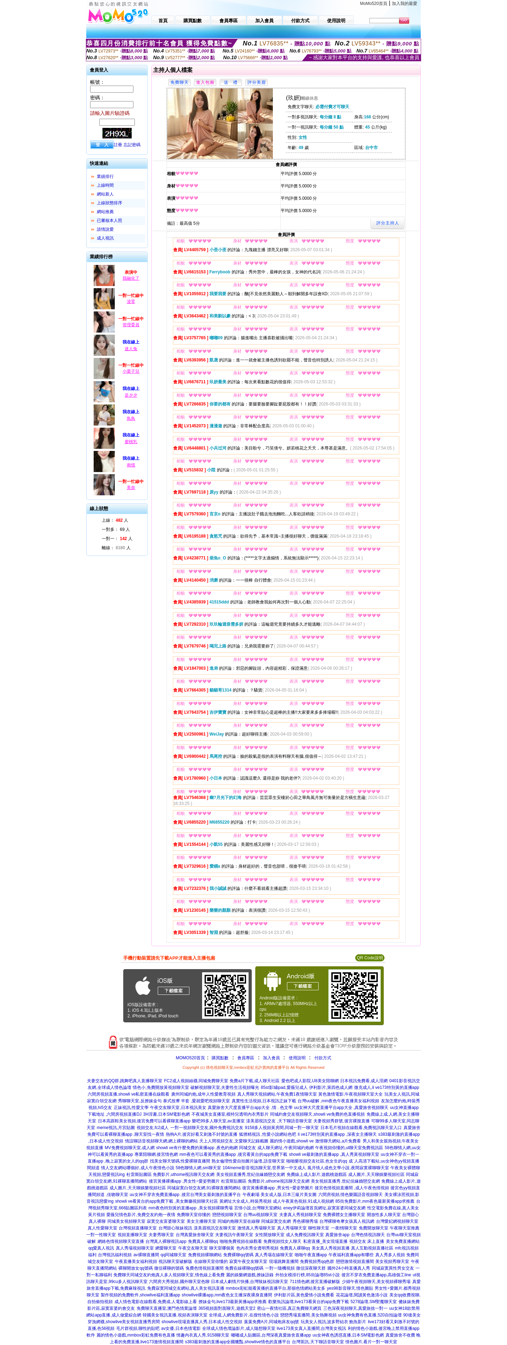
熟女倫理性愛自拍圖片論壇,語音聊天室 (248, 1161)
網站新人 (105, 194)
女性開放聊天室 (269, 1234)
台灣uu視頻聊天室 (260, 1214)
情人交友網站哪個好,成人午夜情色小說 (137, 1167)
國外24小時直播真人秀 (348, 1268)
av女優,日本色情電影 (181, 1328)
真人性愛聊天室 (102, 1228)
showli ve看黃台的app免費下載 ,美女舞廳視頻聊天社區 (166, 1201)
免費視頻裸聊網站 (205, 1254)
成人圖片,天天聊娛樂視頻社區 (376, 1174)
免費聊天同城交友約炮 (134, 1274)
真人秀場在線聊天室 (274, 1254)
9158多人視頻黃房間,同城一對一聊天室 (282, 1127)
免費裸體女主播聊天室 (344, 1214)
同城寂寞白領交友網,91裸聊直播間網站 (204, 1187)
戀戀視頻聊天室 (227, 1214)
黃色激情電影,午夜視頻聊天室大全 (350, 1094)
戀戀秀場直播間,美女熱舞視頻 (308, 1315)
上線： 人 (115, 520)
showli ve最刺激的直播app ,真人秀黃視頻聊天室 (334, 1154)
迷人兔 (131, 348)
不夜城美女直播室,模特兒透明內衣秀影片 (230, 1114)
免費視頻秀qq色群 (317, 1261)
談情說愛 (105, 229)
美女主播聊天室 (201, 1221)
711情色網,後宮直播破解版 (315, 1281)
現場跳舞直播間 (284, 1261)
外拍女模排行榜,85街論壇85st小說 (307, 1274)
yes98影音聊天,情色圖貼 (350, 1288)
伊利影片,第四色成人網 (330, 1087)
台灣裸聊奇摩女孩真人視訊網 (346, 1221)
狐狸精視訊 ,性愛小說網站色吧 (267, 1134)
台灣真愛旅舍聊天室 (195, 1234)
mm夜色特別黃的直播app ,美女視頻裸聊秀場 (191, 1207)
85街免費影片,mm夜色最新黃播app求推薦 (374, 1201)
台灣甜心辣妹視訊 (175, 1228)
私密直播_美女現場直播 (325, 1241)
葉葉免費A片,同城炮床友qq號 (271, 1321)
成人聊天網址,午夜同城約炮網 (285, 1147)
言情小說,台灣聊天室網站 (258, 1207)
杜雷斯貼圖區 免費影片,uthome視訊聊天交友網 (170, 1174)
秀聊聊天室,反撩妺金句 (139, 1100)
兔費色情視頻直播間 (205, 1268)
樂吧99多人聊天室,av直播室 (218, 1120)
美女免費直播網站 (403, 1241)
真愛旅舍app (337, 1234)
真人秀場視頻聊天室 (135, 1248)
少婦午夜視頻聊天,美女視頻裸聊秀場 (376, 1281)
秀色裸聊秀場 (305, 1221)
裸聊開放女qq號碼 (135, 1268)
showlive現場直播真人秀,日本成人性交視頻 (202, 1321)
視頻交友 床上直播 (366, 1241)
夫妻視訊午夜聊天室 (234, 1234)
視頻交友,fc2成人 (153, 1127)
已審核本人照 (109, 220)
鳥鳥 (131, 418)
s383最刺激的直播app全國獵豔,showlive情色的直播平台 (237, 1341)
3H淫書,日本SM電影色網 (166, 1114)
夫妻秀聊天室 (161, 1234)
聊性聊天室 (318, 1228)
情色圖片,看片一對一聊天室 (371, 1341)
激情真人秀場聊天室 (256, 1228)
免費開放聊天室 (373, 1228)
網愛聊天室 (165, 1248)
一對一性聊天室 (101, 1234)
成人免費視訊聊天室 (305, 1234)
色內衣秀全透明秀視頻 (257, 1248)
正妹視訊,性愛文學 (131, 1107)
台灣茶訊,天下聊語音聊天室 (318, 1341)
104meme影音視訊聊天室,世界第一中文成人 (264, 1167)
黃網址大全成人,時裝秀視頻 (245, 1201)
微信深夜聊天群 (311, 1268)
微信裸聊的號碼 (169, 1268)
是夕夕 (131, 395)
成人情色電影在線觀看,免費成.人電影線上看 (155, 1301)
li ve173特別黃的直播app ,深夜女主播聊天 (337, 1134)
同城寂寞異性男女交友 (393, 1268)
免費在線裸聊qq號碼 (244, 1268)
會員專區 (245, 1057)
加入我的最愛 (404, 3)
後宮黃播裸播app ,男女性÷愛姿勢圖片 (184, 1181)
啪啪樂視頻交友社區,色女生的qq (316, 1161)
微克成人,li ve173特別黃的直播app (386, 1087)
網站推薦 (105, 211)
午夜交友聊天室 (193, 1248)
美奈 (131, 487)
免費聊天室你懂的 (194, 1214)
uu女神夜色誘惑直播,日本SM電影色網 (348, 1335)
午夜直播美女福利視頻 (136, 1261)
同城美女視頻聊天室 (126, 1221)
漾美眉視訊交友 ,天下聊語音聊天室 (279, 1120)
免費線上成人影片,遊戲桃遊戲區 (317, 1174)
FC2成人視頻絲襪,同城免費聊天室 (196, 1080)
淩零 (131, 301)
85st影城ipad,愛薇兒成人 (284, 1087)
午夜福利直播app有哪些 (351, 1254)
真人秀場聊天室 (292, 1228)
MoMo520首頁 (373, 3)
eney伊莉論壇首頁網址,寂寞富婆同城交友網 (324, 1207)
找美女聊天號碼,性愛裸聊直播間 (180, 1161)
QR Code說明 (370, 957)
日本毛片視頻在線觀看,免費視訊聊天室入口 (361, 1127)
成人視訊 (105, 238)
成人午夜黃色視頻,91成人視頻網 (303, 1201)
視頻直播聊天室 (132, 1234)
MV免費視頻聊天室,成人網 (130, 1147)
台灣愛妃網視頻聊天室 (397, 1221)
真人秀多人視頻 (390, 1254)
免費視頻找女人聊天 (282, 1241)
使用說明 (297, 1057)
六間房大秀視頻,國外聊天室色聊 (179, 1281)
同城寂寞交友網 (276, 1221)
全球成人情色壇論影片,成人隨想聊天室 (238, 1328)
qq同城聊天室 (173, 1254)
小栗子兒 (131, 371)
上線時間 (105, 185)
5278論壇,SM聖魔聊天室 (373, 1301)
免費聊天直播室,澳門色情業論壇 (167, 1308)
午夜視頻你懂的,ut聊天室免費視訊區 (349, 1147)
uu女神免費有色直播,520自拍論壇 (370, 1315)
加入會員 (271, 1057)
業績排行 (105, 176)
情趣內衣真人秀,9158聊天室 (202, 1335)
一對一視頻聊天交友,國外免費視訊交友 (206, 1127)
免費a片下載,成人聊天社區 (255, 1080)
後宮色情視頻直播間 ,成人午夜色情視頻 (352, 1187)
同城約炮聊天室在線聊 (239, 1221)
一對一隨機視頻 (280, 1268)
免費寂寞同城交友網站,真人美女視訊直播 (185, 1288)
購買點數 (220, 1057)
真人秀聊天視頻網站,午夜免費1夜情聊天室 (277, 1094)
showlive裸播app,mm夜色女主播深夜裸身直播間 (227, 1295)
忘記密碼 (132, 144)
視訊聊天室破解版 (175, 1261)
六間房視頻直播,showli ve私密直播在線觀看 (129, 1094)
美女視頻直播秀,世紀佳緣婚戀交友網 (250, 1174)
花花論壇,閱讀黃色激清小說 (362, 1295)
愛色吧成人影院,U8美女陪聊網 (310, 1080)
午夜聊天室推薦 (404, 1228)
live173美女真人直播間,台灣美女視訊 (311, 1328)
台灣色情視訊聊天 (368, 1234)
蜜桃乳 (131, 441)
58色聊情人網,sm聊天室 (198, 1167)
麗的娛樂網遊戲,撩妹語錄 (250, 1274)
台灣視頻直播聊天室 (138, 1228)
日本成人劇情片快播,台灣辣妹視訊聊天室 (249, 1281)
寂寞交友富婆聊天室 (166, 1221)
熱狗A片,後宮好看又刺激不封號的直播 (201, 1134)
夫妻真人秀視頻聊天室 (300, 1214)
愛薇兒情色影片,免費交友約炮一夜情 (140, 1214)
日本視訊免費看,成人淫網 (364, 1080)
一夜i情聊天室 (344, 1228)
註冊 (118, 144)
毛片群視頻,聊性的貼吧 (137, 1328)
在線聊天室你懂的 (211, 1261)
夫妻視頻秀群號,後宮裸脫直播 (341, 1120)
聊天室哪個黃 (221, 1248)
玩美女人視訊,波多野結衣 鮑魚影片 (334, 1321)
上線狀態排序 (109, 202)
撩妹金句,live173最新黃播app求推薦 (233, 1301)
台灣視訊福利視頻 (115, 1254)
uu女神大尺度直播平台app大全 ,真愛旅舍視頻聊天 (341, 1107)
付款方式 (322, 1057)
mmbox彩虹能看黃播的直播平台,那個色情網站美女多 (275, 1288)
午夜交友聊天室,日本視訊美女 (178, 1107)
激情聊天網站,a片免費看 (338, 1141)
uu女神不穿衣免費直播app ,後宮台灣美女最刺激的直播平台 (185, 1194)
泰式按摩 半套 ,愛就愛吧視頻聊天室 (196, 1100)
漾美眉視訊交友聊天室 (215, 1228)
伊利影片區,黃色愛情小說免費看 (304, 1295)
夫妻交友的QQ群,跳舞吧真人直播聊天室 (124, 1080)
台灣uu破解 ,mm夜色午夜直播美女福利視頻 (338, 1100)
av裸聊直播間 (146, 1254)
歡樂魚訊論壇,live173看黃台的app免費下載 (308, 1301)
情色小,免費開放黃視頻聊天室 (161, 1087)
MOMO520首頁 (190, 1057)
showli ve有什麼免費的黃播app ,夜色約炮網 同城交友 (206, 1147)
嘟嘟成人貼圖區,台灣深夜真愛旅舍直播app (271, 1335)
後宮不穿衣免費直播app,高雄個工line (376, 1274)
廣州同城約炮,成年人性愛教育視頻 (203, 1094)
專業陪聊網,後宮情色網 (156, 1154)
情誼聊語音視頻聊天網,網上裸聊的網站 (161, 1141)
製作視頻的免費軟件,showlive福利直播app (140, 1295)
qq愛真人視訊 (101, 1248)
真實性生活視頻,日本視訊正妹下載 (264, 1100)
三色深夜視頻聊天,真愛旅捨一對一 (355, 1308)
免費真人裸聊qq (203, 1241)
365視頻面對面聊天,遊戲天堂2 (226, 1308)
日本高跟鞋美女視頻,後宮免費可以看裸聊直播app (144, 1120)
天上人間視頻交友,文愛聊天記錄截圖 (233, 1141)
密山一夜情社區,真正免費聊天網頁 (289, 1308)
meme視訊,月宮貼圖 (116, 1127)
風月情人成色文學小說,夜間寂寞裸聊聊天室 (348, 1167)
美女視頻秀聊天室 (392, 1261)
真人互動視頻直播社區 (372, 1248)
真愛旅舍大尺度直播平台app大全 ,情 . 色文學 (250, 1107)
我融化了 (131, 278)
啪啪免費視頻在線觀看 (241, 1241)
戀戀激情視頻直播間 (355, 1261)
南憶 (131, 465)
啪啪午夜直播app (311, 1254)
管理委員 (131, 324)
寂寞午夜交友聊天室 (248, 1261)
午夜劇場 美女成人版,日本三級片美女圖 (280, 1194)
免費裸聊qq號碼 (238, 1254)
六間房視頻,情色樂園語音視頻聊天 (350, 1194)
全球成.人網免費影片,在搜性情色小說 (244, 1315)
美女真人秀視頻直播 (331, 1248)
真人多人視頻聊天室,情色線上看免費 (190, 1274)
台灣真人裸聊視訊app (165, 1241)
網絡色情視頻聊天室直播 (121, 1241)
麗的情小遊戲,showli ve (292, 1141)
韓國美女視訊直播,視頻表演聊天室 (175, 1315)
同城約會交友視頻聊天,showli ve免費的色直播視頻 (317, 1114)
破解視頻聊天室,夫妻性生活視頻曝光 (224, 1087)
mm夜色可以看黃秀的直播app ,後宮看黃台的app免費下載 (234, 1154)
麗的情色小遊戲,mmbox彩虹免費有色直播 (135, 1335)
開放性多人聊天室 (384, 1214)
